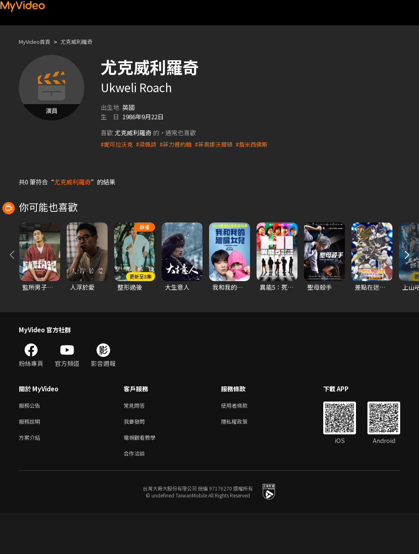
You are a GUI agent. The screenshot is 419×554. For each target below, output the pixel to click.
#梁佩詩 (149, 144)
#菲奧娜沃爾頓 (220, 144)
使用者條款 (241, 442)
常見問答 (136, 442)
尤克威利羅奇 (84, 41)
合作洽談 (136, 494)
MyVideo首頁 (37, 41)
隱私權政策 (241, 459)
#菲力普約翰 (180, 144)
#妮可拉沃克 (118, 144)
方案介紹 (31, 476)
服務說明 (31, 459)
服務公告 (31, 442)
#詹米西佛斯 (260, 144)
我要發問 (136, 459)
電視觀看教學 (142, 476)
